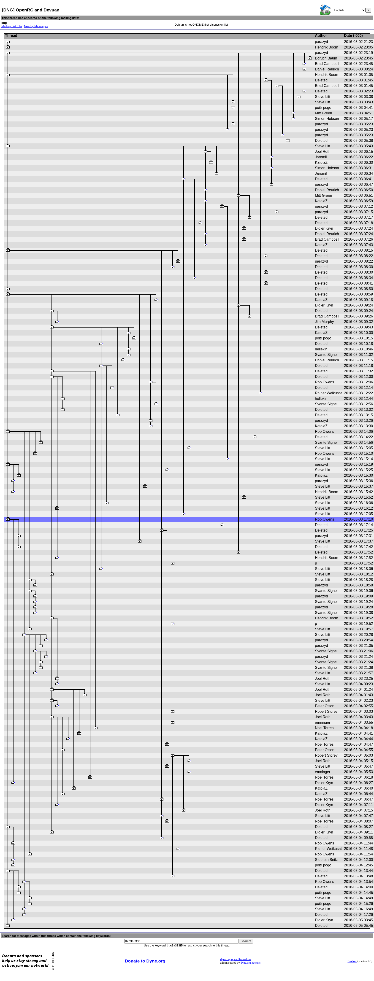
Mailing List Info (11, 26)
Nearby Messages (36, 26)
